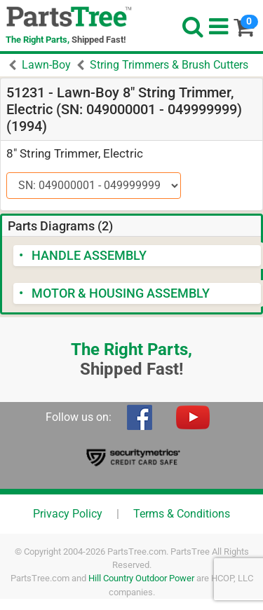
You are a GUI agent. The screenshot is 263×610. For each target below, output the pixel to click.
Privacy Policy (67, 513)
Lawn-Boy (46, 64)
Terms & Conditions (181, 513)
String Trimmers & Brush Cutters (169, 64)
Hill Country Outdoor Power (141, 578)
